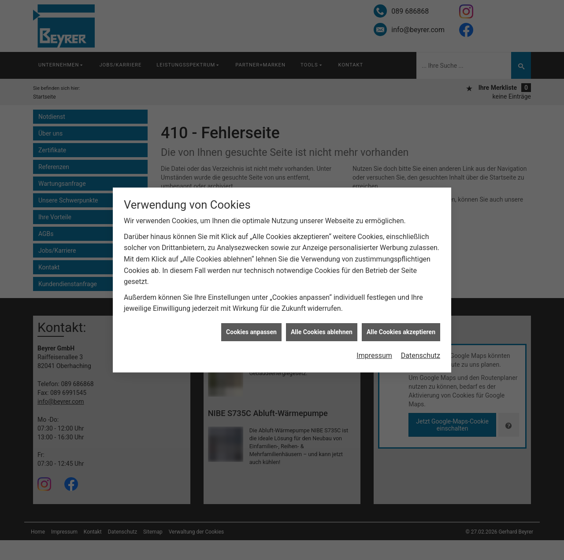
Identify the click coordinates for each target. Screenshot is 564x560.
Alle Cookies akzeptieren (401, 331)
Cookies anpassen (251, 331)
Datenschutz (420, 355)
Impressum (374, 355)
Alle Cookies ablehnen (321, 331)
